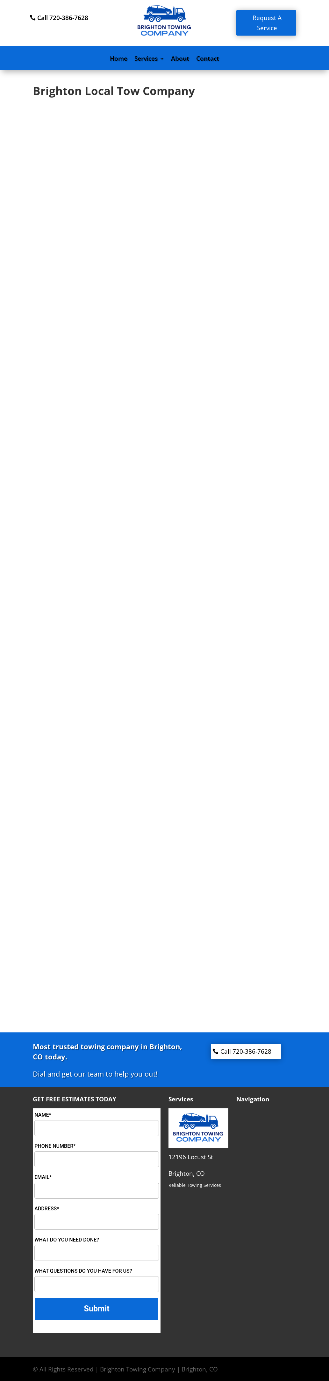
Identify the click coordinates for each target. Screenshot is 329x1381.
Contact (207, 59)
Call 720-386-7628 (62, 18)
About (180, 59)
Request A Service (267, 23)
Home (118, 59)
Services (146, 59)
